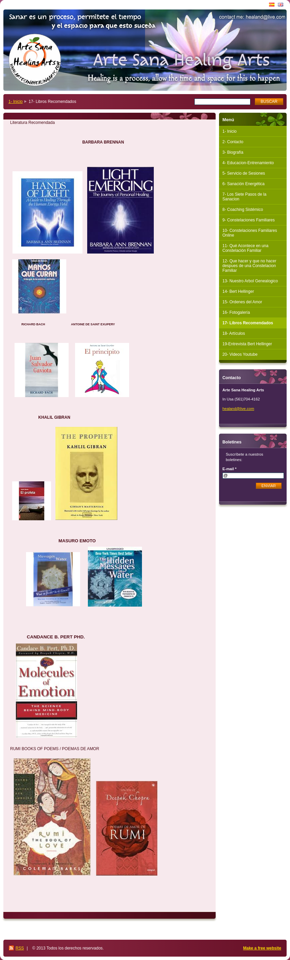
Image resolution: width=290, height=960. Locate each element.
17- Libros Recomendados (247, 323)
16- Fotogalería (236, 312)
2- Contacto (232, 141)
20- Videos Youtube (240, 354)
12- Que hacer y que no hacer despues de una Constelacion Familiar (249, 266)
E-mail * (229, 469)
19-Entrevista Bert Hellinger (247, 344)
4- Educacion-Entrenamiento (248, 162)
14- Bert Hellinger (238, 291)
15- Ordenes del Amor (242, 302)
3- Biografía (232, 152)
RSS (20, 948)
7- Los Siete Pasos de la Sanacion (244, 196)
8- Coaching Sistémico (242, 209)
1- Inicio (15, 101)
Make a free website (262, 948)
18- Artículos (233, 333)
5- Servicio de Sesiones (243, 173)
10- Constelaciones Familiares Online (249, 233)
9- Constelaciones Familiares (248, 220)
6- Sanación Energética (243, 183)
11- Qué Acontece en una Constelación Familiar (245, 248)
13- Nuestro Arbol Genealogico (250, 281)
